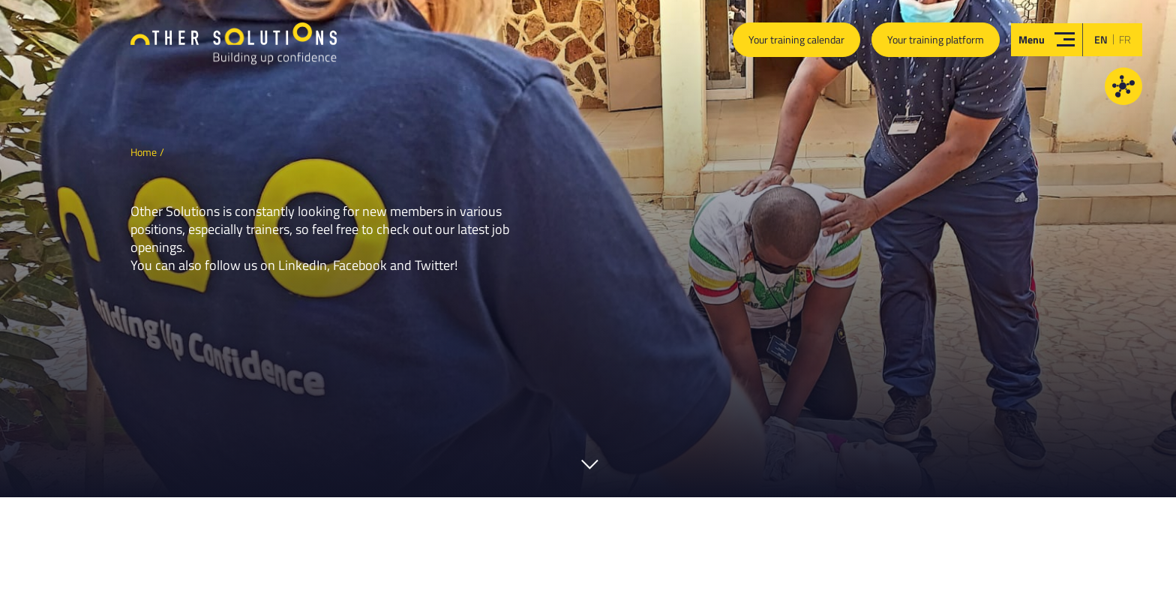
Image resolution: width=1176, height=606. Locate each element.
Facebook (360, 265)
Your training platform (935, 39)
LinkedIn (302, 265)
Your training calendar (796, 39)
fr (1125, 39)
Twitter (434, 265)
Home (143, 152)
